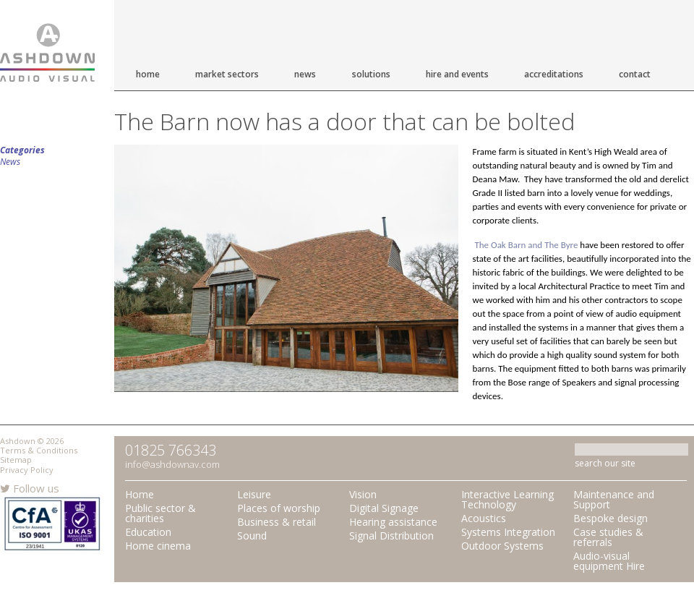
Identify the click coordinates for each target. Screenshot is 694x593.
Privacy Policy (26, 469)
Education (148, 532)
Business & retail (276, 522)
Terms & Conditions (38, 450)
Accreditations (553, 74)
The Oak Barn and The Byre (526, 244)
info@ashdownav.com (172, 464)
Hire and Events (457, 74)
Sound (252, 535)
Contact (635, 74)
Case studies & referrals (608, 537)
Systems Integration (508, 532)
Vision (363, 494)
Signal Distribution (391, 535)
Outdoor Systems (502, 546)
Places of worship (278, 508)
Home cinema (158, 546)
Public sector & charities (160, 513)
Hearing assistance (393, 522)
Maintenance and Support (613, 499)
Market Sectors (227, 74)
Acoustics (483, 518)
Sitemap (16, 459)
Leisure (254, 494)
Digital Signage (384, 508)
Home (148, 74)
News (305, 74)
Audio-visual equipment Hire (609, 561)
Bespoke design (610, 518)
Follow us (29, 488)
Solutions (371, 74)
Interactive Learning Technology (507, 499)
